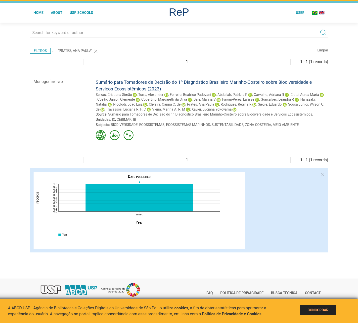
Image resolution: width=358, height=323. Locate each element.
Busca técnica (284, 293)
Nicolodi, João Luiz (127, 104)
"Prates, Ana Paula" (78, 51)
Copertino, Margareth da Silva (164, 99)
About (56, 13)
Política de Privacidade (242, 293)
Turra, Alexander (150, 95)
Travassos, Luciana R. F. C (126, 109)
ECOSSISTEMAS (152, 125)
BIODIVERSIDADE (124, 125)
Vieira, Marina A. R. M (168, 109)
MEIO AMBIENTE (286, 125)
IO (113, 119)
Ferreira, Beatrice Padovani (190, 95)
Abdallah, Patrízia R (232, 95)
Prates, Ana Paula (200, 104)
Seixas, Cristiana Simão (114, 95)
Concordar (318, 310)
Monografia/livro (48, 81)
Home (39, 13)
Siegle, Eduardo (270, 104)
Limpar (322, 50)
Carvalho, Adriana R (269, 95)
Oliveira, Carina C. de (165, 104)
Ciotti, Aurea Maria (304, 95)
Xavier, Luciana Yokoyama (212, 109)
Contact (313, 293)
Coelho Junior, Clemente (116, 99)
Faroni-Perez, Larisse (238, 99)
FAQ (210, 293)
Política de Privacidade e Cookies (232, 314)
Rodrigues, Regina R (236, 104)
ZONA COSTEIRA (258, 125)
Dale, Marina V (204, 99)
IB (134, 119)
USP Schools (81, 13)
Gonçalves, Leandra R (277, 99)
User (300, 13)
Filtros (40, 51)
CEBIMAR (124, 119)
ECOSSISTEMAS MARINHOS (188, 125)
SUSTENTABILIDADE (227, 125)
